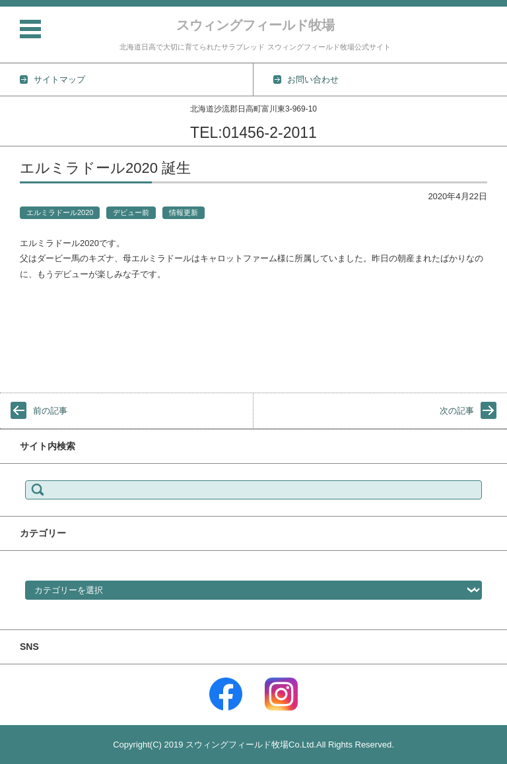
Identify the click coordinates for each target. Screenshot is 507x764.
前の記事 (50, 411)
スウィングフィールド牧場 (255, 25)
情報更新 (183, 212)
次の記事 (457, 411)
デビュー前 (131, 212)
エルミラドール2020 (59, 212)
